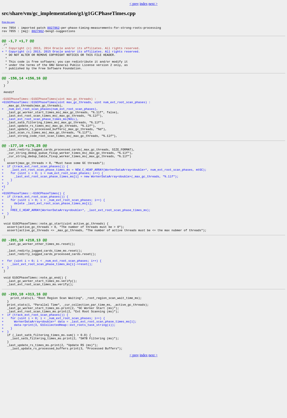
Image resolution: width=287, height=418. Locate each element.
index (144, 4)
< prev (134, 4)
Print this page (8, 22)
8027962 (53, 28)
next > (153, 4)
